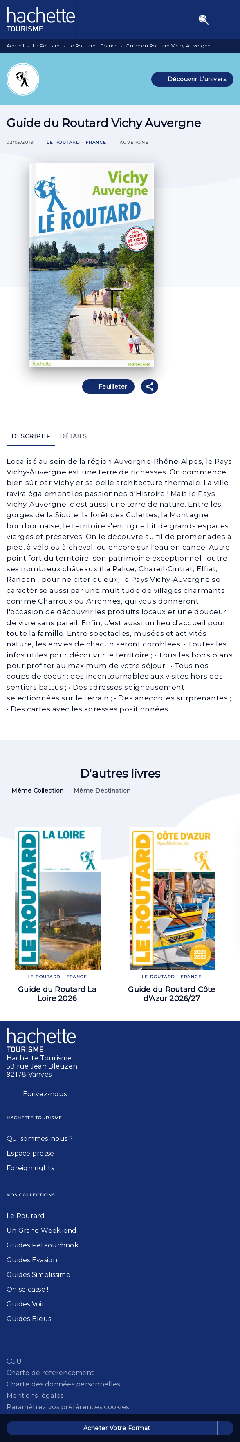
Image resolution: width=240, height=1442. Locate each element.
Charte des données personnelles (63, 1384)
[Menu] (213, 19)
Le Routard (46, 45)
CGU (14, 1361)
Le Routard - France (92, 45)
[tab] (31, 436)
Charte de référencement (50, 1373)
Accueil (15, 45)
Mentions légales (35, 1396)
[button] (192, 79)
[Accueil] (41, 19)
